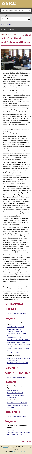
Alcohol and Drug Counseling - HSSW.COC (18, 358)
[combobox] (16, 10)
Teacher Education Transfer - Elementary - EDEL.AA (18, 345)
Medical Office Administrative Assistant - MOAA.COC (18, 406)
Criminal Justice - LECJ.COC (14, 361)
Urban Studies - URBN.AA (14, 353)
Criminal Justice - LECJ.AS (14, 329)
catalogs (5, 447)
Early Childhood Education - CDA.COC (17, 363)
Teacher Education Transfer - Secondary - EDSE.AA (18, 349)
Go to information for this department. (15, 313)
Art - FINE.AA (10, 430)
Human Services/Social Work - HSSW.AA (18, 340)
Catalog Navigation (8, 29)
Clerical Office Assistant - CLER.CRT (17, 403)
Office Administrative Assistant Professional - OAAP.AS (15, 396)
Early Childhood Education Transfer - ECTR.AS (17, 334)
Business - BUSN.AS (12, 391)
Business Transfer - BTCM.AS (15, 393)
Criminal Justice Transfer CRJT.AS (16, 331)
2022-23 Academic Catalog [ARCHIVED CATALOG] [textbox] (16, 10)
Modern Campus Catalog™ (19, 451)
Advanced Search (6, 24)
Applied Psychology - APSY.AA (15, 327)
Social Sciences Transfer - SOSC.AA (17, 342)
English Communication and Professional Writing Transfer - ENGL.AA (18, 433)
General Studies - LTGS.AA (14, 338)
